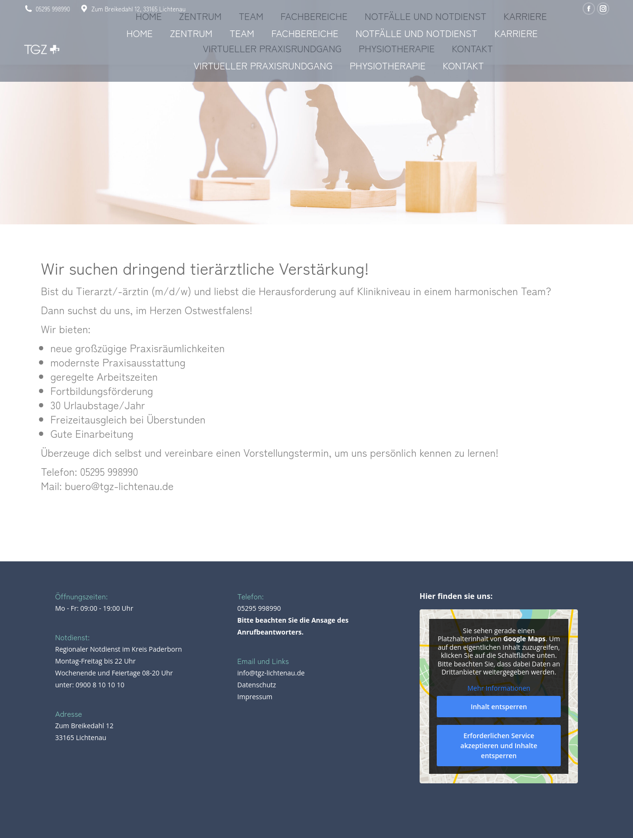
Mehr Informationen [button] (498, 688)
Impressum (254, 696)
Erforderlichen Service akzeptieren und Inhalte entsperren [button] (498, 745)
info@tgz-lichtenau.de (271, 672)
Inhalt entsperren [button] (498, 706)
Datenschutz (256, 684)
